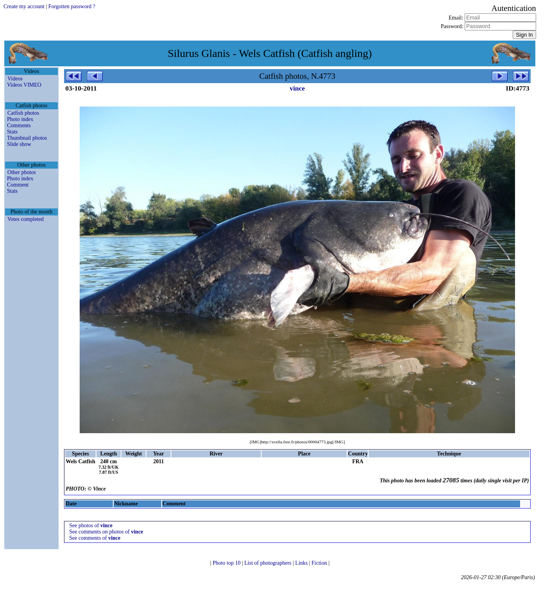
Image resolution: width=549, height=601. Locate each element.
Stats (12, 132)
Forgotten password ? (71, 6)
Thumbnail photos (27, 138)
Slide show (19, 144)
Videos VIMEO (24, 85)
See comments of (94, 538)
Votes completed (25, 219)
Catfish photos (23, 113)
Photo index (20, 119)
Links (302, 563)
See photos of (90, 525)
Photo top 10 (227, 563)
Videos (15, 79)
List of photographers (268, 563)
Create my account (24, 6)
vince (297, 88)
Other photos (21, 172)
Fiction (320, 563)
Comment (18, 185)
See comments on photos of (106, 532)
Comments (19, 125)
